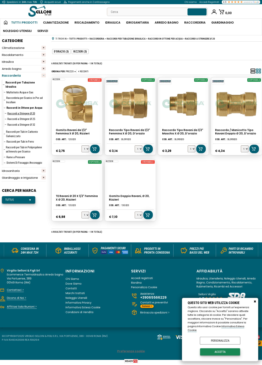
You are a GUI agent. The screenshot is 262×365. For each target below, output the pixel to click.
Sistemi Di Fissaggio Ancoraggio (24, 162)
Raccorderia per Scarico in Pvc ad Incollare (24, 100)
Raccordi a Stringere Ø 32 (21, 124)
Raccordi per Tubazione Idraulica (20, 85)
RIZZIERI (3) (80, 51)
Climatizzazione (56, 23)
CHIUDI (255, 302)
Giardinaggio (222, 23)
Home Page (4, 23)
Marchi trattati (75, 293)
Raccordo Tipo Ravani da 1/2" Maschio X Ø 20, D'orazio (182, 132)
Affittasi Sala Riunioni (22, 307)
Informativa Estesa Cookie (83, 307)
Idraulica (112, 23)
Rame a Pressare (15, 157)
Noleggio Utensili (17, 31)
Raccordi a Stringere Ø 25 (21, 119)
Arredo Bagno (167, 23)
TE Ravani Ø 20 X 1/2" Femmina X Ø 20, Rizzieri (77, 198)
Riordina (136, 283)
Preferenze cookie (131, 351)
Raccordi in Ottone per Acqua (24, 108)
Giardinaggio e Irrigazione (20, 178)
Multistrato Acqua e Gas (19, 92)
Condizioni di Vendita (79, 312)
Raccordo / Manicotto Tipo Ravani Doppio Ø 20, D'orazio (235, 132)
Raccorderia (195, 23)
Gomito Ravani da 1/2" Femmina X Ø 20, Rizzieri (72, 132)
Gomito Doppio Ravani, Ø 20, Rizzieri (129, 198)
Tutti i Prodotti (24, 23)
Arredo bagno (12, 69)
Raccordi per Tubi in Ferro (20, 141)
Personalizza (220, 340)
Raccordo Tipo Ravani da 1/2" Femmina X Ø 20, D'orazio (129, 132)
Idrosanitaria (137, 23)
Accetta (220, 352)
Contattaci (15, 290)
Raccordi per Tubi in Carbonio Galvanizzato (22, 134)
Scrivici (147, 306)
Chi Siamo (72, 279)
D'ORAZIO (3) (61, 51)
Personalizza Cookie (144, 287)
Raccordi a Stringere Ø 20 (21, 113)
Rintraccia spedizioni (155, 313)
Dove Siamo (74, 284)
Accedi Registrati (209, 2)
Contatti (71, 288)
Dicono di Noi (16, 298)
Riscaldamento (87, 23)
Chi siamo (190, 2)
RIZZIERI (56, 79)
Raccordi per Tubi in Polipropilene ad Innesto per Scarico (24, 149)
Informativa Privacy (78, 303)
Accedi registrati (142, 278)
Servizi (42, 31)
